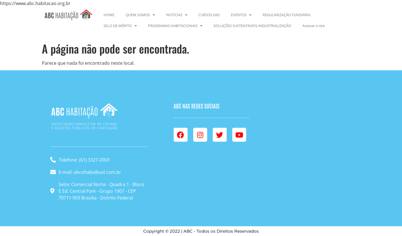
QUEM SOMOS (140, 15)
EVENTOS (241, 15)
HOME (109, 14)
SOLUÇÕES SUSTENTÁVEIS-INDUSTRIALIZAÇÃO (252, 25)
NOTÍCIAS (176, 15)
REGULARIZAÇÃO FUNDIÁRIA (286, 14)
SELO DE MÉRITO (120, 25)
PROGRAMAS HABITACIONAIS (175, 25)
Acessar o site (313, 25)
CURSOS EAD (209, 14)
